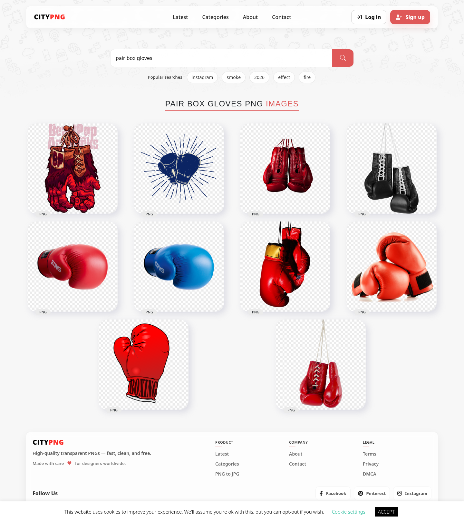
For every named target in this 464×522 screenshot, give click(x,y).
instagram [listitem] (202, 77)
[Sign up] (410, 17)
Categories (215, 17)
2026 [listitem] (259, 77)
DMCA (369, 474)
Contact (281, 17)
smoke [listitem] (234, 77)
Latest (180, 17)
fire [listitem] (307, 77)
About (250, 17)
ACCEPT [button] (386, 511)
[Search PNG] (221, 58)
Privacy (371, 464)
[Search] (342, 58)
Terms (369, 454)
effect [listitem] (284, 77)
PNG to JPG (227, 474)
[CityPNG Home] (49, 17)
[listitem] (333, 493)
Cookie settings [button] (348, 511)
